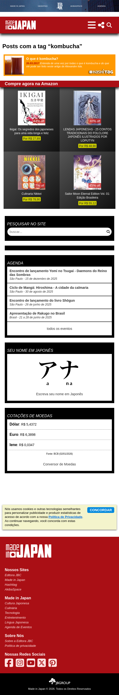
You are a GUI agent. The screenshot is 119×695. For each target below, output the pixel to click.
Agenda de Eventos (18, 627)
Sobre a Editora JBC (19, 641)
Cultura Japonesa (17, 603)
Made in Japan (15, 580)
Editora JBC (13, 575)
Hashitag (11, 584)
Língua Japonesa (17, 622)
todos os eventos (59, 329)
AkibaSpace (13, 589)
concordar (101, 510)
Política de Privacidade (66, 517)
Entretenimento (15, 617)
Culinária (11, 608)
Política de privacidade (20, 646)
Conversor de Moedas (59, 464)
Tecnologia (12, 613)
